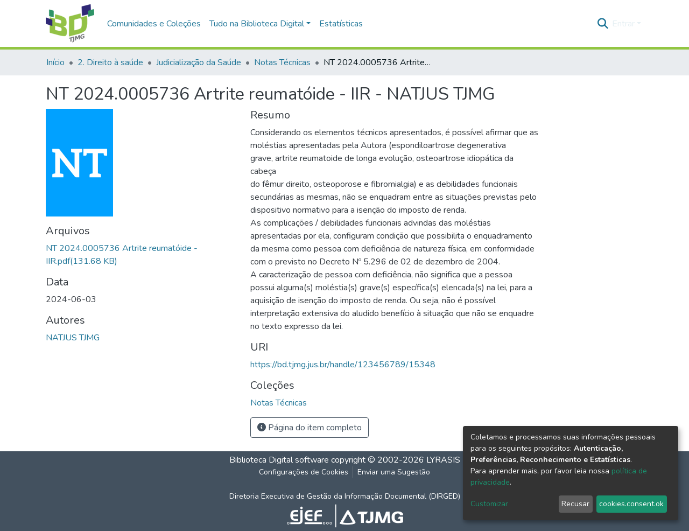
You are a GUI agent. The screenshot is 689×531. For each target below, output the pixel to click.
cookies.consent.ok (631, 504)
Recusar (575, 504)
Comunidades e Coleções (154, 24)
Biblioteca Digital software (279, 460)
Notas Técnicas (282, 62)
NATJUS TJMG (73, 338)
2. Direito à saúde (110, 62)
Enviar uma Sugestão (393, 472)
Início (55, 62)
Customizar (489, 504)
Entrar (623, 24)
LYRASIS (443, 460)
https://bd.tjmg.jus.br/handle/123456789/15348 (342, 365)
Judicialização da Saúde (198, 62)
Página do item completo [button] (309, 428)
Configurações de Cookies (303, 472)
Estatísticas (341, 24)
